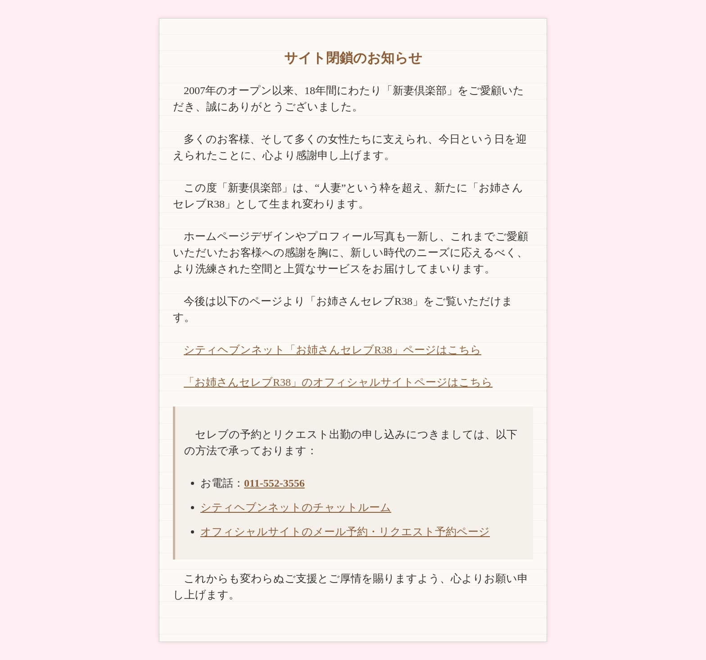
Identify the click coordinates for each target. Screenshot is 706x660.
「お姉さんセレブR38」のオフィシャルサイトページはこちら (338, 382)
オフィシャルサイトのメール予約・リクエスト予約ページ (345, 532)
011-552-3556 (274, 483)
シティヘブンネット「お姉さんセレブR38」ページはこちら (332, 350)
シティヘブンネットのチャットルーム (295, 507)
